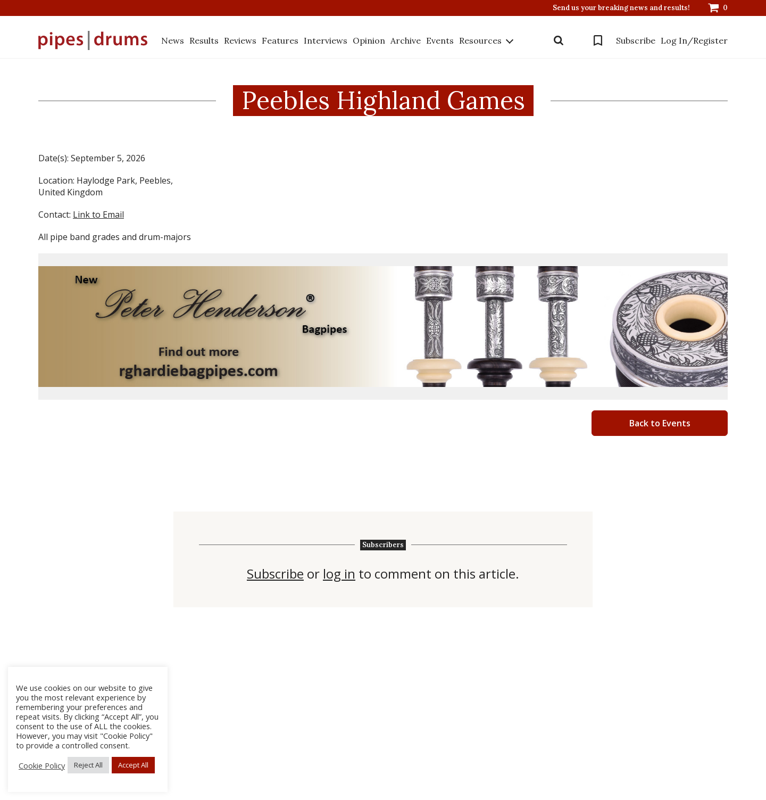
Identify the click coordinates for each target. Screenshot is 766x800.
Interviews (325, 40)
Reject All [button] (88, 765)
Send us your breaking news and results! (621, 8)
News (172, 40)
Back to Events (659, 423)
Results (204, 40)
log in (339, 573)
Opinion (369, 40)
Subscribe (635, 40)
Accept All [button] (133, 765)
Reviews (240, 40)
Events (440, 40)
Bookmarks (598, 40)
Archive (405, 40)
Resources (480, 40)
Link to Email (98, 214)
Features (280, 40)
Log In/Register (694, 40)
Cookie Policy (42, 765)
